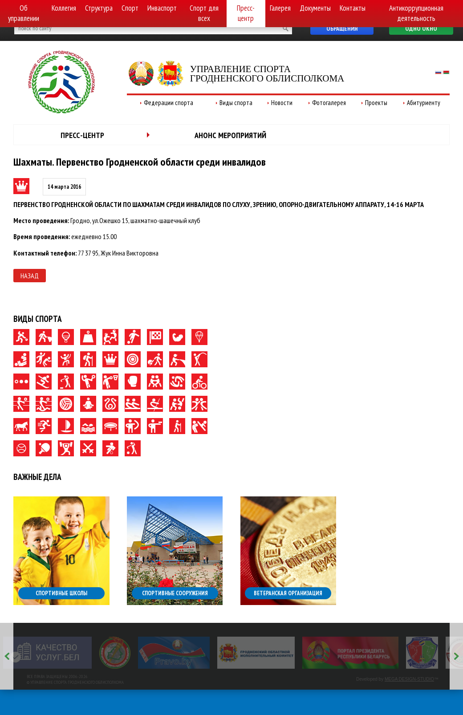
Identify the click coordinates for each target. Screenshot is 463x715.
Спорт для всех (204, 13)
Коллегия (64, 8)
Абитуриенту (423, 102)
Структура (99, 8)
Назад (29, 275)
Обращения (341, 28)
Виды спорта (235, 102)
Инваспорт (162, 8)
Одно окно (421, 28)
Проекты (376, 102)
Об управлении (23, 13)
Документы (315, 8)
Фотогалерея (329, 102)
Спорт (130, 8)
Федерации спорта (168, 102)
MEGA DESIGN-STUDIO (409, 679)
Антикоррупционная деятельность (416, 13)
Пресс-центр (246, 13)
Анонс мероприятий (230, 135)
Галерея (280, 8)
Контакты (353, 8)
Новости (281, 102)
